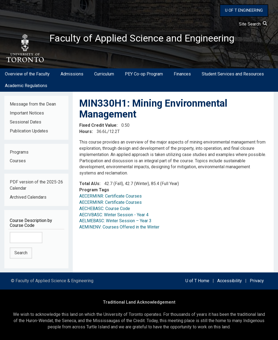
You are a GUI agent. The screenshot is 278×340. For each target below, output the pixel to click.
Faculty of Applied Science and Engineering (142, 38)
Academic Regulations (26, 85)
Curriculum (104, 74)
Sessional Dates (25, 122)
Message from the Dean (33, 104)
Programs (19, 152)
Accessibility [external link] (229, 280)
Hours (85, 131)
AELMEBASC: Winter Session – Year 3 (115, 221)
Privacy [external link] (257, 280)
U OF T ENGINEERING (244, 10)
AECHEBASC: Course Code (104, 208)
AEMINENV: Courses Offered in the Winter (119, 227)
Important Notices (27, 113)
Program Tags (94, 189)
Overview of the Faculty (27, 74)
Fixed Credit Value (97, 125)
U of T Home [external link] (197, 280)
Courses (18, 161)
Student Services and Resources (233, 74)
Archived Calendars (28, 197)
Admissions (72, 74)
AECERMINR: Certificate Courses (110, 196)
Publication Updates (29, 131)
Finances (182, 74)
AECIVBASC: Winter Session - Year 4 (114, 214)
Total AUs (89, 183)
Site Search (253, 24)
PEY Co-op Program (144, 74)
